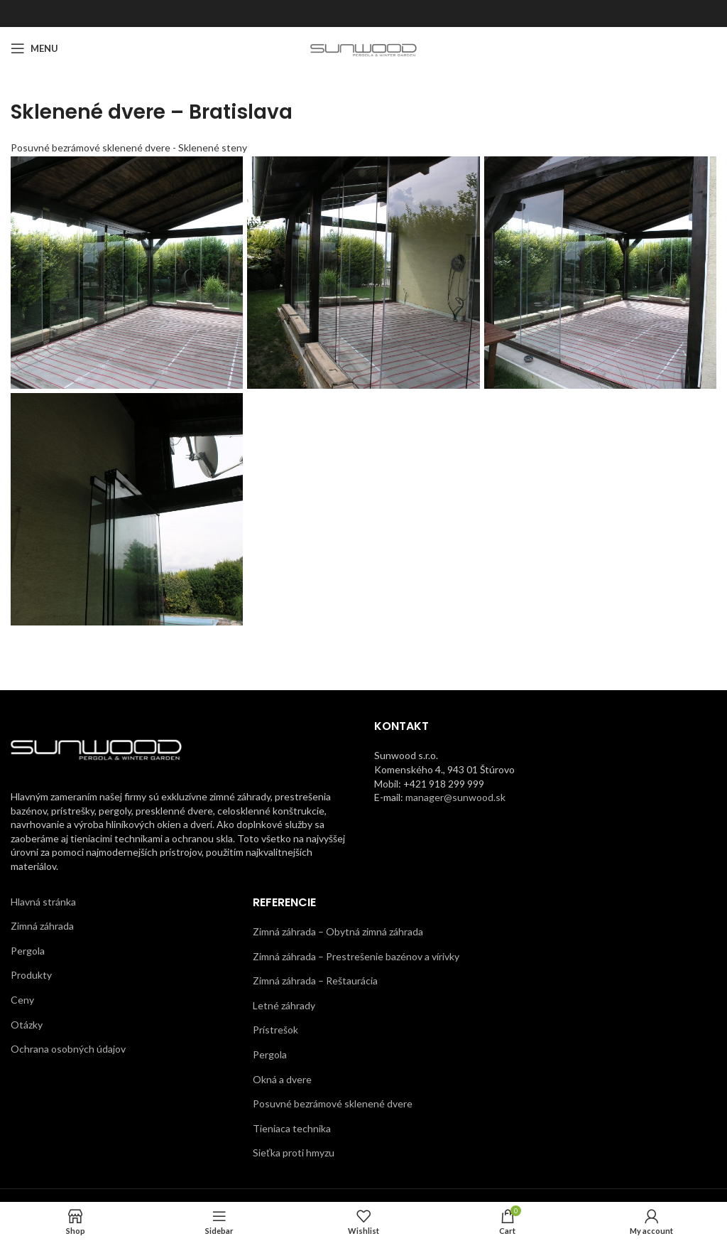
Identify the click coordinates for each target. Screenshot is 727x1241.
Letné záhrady (284, 1005)
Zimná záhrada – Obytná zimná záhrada (338, 931)
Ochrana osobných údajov (68, 1049)
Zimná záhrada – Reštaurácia (315, 980)
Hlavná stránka (43, 902)
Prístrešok (275, 1030)
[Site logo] (363, 47)
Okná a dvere (282, 1079)
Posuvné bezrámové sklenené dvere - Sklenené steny (129, 147)
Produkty (31, 975)
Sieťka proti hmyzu (293, 1152)
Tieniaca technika (292, 1128)
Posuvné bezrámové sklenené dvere (332, 1103)
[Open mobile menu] (34, 48)
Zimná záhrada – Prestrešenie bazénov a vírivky (356, 956)
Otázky (27, 1025)
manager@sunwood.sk (455, 797)
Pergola (28, 951)
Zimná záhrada (42, 926)
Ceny (22, 1000)
